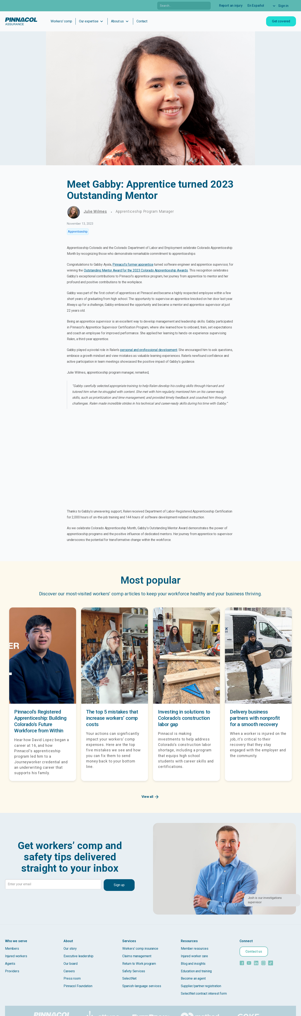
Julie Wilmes (95, 211)
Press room (72, 978)
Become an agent (193, 978)
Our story (70, 949)
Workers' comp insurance (140, 949)
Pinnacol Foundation (78, 986)
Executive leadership (78, 956)
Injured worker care (194, 956)
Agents (10, 964)
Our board (70, 964)
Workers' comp (61, 21)
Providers (12, 971)
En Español (255, 6)
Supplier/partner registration (201, 986)
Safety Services (133, 971)
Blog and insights (193, 964)
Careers (69, 971)
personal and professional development (148, 350)
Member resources (194, 949)
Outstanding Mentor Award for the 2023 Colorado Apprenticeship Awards (136, 270)
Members (12, 949)
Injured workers (16, 956)
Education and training (196, 971)
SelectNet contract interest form (204, 994)
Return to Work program (139, 964)
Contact (141, 21)
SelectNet (129, 978)
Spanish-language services (141, 986)
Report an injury (230, 6)
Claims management (136, 956)
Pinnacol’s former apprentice (132, 264)
